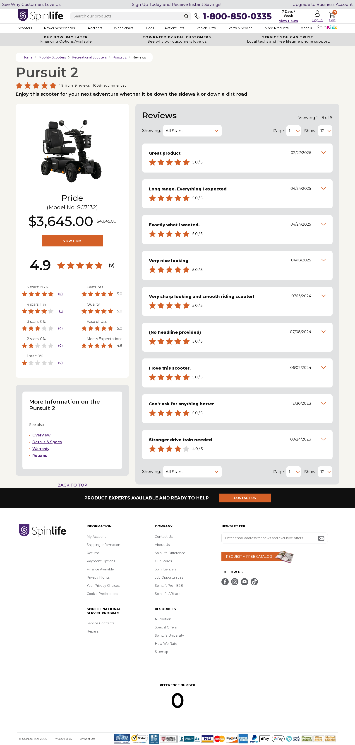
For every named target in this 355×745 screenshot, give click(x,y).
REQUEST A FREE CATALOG (249, 557)
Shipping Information (103, 545)
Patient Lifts (175, 28)
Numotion (163, 619)
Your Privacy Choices (103, 586)
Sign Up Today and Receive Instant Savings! (176, 4)
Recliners (95, 28)
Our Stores (163, 561)
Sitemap (161, 652)
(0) (60, 328)
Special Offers (166, 627)
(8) (60, 294)
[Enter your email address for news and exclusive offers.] (274, 538)
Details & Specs (47, 442)
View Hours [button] (288, 21)
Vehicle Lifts (206, 28)
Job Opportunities (169, 577)
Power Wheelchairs (59, 28)
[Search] (186, 16)
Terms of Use (87, 738)
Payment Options (101, 561)
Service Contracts (100, 623)
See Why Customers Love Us (31, 4)
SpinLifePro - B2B (169, 586)
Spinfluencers (165, 569)
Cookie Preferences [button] (102, 594)
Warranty (40, 449)
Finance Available (100, 569)
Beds (150, 28)
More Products (277, 28)
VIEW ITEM (72, 241)
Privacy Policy (63, 738)
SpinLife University (169, 635)
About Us (162, 545)
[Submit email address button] (321, 538)
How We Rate (166, 644)
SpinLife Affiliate (167, 594)
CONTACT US (245, 498)
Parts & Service (241, 28)
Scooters (25, 28)
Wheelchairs (124, 28)
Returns (39, 455)
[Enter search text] (130, 16)
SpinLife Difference (170, 553)
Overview (41, 435)
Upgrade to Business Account (323, 4)
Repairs (92, 631)
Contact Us (164, 537)
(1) (61, 311)
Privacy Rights (98, 577)
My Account (96, 537)
